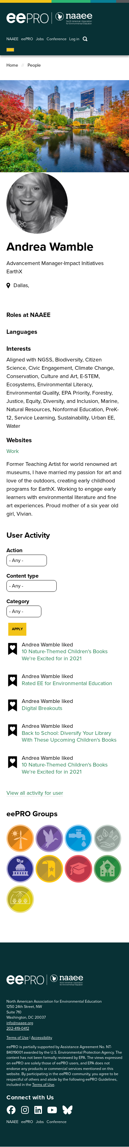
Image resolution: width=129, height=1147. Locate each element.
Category (17, 601)
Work (12, 451)
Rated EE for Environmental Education (67, 683)
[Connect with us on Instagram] (25, 1111)
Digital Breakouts (42, 708)
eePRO (27, 39)
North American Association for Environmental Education (49, 18)
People (34, 65)
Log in (74, 39)
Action (14, 550)
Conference (56, 39)
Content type (22, 576)
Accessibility (41, 1037)
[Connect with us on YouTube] (52, 1111)
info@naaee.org (19, 1023)
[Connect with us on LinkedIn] (38, 1111)
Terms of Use (17, 1037)
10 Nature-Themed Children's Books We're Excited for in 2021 (65, 655)
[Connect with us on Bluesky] (67, 1111)
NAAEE (12, 39)
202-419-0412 (17, 1028)
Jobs (40, 39)
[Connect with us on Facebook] (11, 1111)
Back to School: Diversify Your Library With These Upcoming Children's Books (69, 736)
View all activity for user (34, 793)
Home (12, 65)
